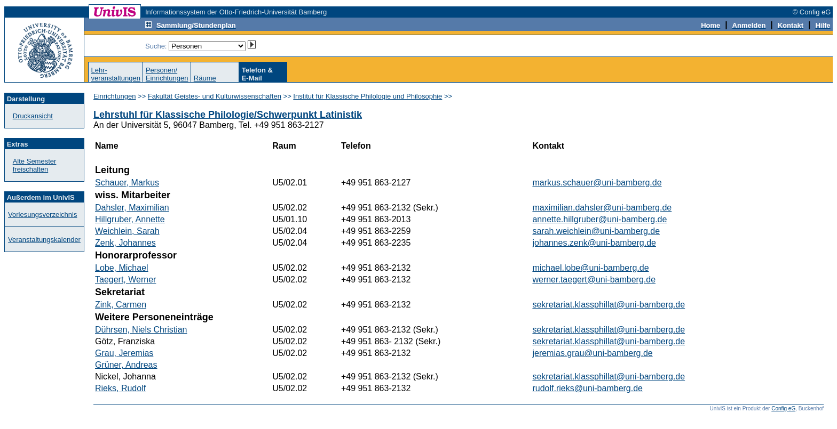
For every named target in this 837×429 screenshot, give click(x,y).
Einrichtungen (114, 96)
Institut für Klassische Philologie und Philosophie (367, 96)
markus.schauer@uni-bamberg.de (596, 182)
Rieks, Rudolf (120, 388)
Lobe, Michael (121, 267)
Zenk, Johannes (125, 242)
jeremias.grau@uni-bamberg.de (592, 353)
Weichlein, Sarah (127, 231)
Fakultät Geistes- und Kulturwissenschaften (214, 96)
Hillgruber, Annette (130, 219)
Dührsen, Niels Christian (141, 329)
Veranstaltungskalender (44, 240)
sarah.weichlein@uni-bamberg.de (596, 231)
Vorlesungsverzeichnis (42, 214)
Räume (205, 78)
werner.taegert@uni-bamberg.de (594, 279)
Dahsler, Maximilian (132, 207)
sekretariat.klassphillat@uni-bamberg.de (608, 304)
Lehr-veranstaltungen (115, 74)
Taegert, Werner (125, 279)
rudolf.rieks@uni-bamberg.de (587, 388)
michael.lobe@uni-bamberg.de (590, 267)
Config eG (783, 408)
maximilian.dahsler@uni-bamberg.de (602, 207)
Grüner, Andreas (126, 364)
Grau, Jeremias (124, 353)
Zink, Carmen (120, 304)
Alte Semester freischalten (35, 165)
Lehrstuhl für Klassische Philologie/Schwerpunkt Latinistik (227, 114)
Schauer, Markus (127, 182)
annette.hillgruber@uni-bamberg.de (599, 219)
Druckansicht (33, 116)
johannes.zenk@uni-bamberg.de (594, 242)
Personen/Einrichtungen (167, 74)
